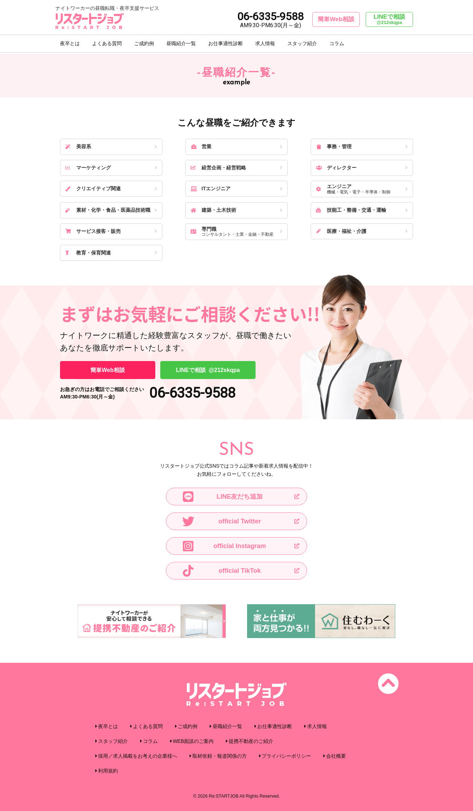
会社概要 (336, 756)
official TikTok (221, 571)
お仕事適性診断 (225, 44)
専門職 (234, 231)
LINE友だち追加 (222, 497)
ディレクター (336, 167)
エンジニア (359, 189)
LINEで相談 (389, 19)
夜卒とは (70, 44)
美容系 (78, 146)
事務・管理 (334, 146)
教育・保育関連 (88, 253)
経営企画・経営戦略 (218, 167)
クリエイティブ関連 (93, 188)
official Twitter (221, 521)
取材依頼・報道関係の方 (219, 756)
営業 (201, 146)
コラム (336, 44)
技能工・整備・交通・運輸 (351, 210)
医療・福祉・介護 (341, 231)
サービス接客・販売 (93, 231)
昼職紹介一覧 (181, 44)
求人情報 (265, 44)
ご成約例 (144, 44)
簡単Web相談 (336, 19)
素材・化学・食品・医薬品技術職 (107, 210)
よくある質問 (107, 44)
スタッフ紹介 (302, 44)
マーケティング (88, 167)
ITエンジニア (210, 188)
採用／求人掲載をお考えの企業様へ (137, 756)
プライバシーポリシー (286, 756)
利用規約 (108, 771)
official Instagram (223, 546)
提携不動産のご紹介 (251, 741)
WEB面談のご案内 (193, 741)
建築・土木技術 (213, 210)
